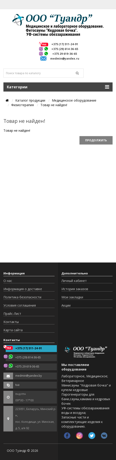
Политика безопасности (22, 297)
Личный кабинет (74, 281)
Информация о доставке (22, 289)
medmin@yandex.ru (64, 58)
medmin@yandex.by (28, 376)
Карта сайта (13, 330)
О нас (7, 281)
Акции (66, 305)
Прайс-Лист (12, 313)
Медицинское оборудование (74, 100)
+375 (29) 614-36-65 (64, 49)
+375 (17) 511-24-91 (64, 44)
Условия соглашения (19, 305)
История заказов (74, 289)
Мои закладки (72, 297)
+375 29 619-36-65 (64, 54)
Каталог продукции (30, 100)
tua (17, 385)
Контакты (11, 322)
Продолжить (96, 140)
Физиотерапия (22, 105)
